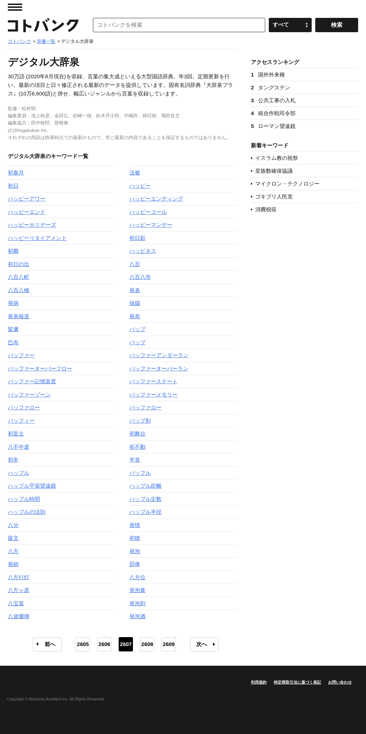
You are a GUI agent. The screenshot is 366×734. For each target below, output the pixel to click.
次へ (201, 644)
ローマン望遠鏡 (273, 126)
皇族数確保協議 (274, 171)
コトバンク (43, 25)
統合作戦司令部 (273, 113)
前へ (50, 644)
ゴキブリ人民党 (274, 196)
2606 (104, 644)
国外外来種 (268, 74)
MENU (15, 7)
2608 (147, 644)
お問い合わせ (340, 682)
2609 (168, 644)
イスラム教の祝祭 (276, 158)
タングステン (270, 87)
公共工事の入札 (273, 100)
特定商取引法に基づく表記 (297, 682)
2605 (83, 644)
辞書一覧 (46, 41)
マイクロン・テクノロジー (287, 184)
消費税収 (266, 209)
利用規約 (259, 682)
